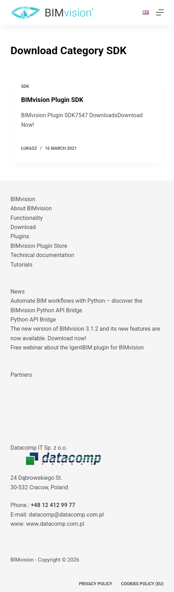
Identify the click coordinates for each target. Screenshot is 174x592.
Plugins (19, 236)
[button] (145, 12)
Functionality (26, 218)
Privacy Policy (95, 583)
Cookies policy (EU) (142, 583)
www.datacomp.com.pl (55, 523)
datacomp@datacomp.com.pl (66, 514)
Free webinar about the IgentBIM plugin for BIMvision (77, 347)
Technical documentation (42, 255)
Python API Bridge (33, 319)
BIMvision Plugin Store (38, 246)
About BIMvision (31, 208)
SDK (25, 86)
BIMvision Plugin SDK (52, 99)
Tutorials (21, 264)
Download (22, 227)
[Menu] (160, 12)
